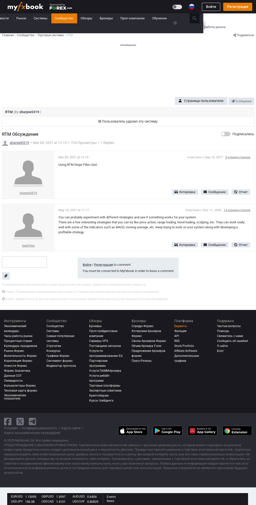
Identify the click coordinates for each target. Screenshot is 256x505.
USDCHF (79, 501)
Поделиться (243, 35)
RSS (177, 341)
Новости (55, 18)
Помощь (223, 331)
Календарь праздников (20, 346)
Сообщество (117, 18)
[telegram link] (32, 421)
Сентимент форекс (59, 361)
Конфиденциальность (39, 428)
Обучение (212, 18)
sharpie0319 (29, 112)
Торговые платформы (104, 385)
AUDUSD (79, 496)
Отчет (241, 192)
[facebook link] (7, 421)
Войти (211, 7)
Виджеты (180, 326)
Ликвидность (13, 380)
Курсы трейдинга (101, 400)
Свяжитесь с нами (230, 336)
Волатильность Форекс (20, 356)
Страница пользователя (201, 101)
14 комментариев (236, 210)
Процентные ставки (18, 341)
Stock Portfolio (184, 346)
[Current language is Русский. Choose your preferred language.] (191, 7)
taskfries (28, 245)
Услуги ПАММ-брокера (105, 370)
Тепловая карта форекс (20, 390)
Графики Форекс (58, 356)
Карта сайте (70, 428)
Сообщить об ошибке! (232, 341)
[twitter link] (20, 421)
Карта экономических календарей (32, 433)
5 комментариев (237, 157)
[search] (250, 18)
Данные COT (13, 375)
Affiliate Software (185, 351)
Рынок (74, 18)
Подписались (243, 134)
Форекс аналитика (17, 370)
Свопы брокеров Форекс (149, 341)
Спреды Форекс (142, 326)
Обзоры (139, 18)
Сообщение (241, 101)
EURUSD (17, 496)
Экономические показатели (15, 397)
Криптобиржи (99, 395)
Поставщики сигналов (105, 346)
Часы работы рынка (18, 336)
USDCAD (47, 501)
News (110, 501)
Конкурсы (15, 28)
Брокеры (159, 18)
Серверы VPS (98, 341)
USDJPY (17, 501)
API (176, 336)
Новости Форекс (15, 366)
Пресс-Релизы (141, 361)
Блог (220, 351)
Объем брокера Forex (146, 346)
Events (111, 497)
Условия (11, 428)
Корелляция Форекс (18, 361)
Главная (14, 18)
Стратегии (53, 346)
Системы (93, 18)
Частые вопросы (229, 326)
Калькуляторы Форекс (20, 385)
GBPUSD (47, 496)
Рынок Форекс (14, 351)
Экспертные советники (105, 390)
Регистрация (237, 7)
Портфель (34, 18)
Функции (180, 331)
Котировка (185, 192)
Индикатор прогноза (61, 366)
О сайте (222, 346)
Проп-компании (185, 18)
